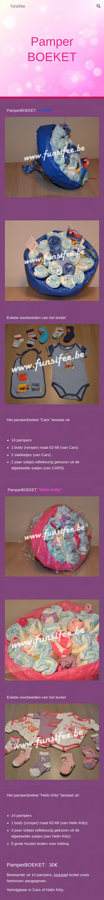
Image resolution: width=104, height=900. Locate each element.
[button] (5, 6)
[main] (52, 49)
